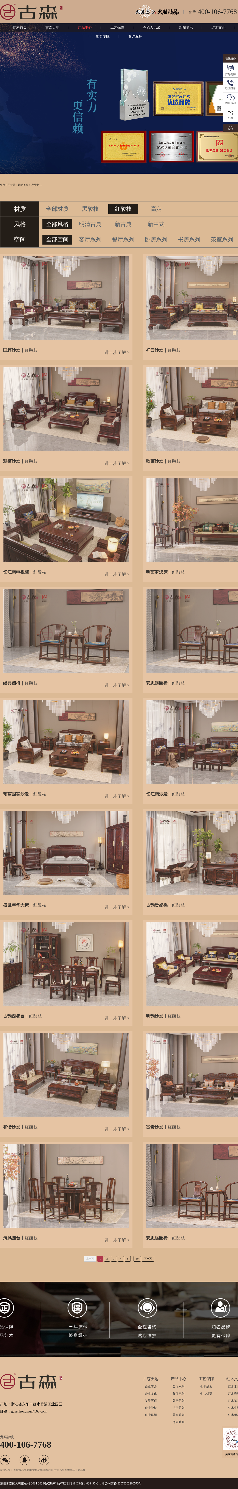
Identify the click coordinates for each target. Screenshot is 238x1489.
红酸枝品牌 (20, 1470)
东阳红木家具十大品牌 (72, 1470)
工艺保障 (117, 27)
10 (137, 1258)
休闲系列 (179, 1422)
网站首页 (20, 27)
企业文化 (151, 1393)
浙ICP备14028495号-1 (87, 1483)
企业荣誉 (151, 1407)
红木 (66, 1483)
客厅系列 (179, 1386)
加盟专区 (103, 36)
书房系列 (179, 1407)
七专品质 (206, 1386)
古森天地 (52, 27)
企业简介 (151, 1386)
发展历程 (151, 1400)
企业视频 (151, 1415)
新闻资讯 (186, 27)
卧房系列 (179, 1400)
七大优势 (206, 1393)
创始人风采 (151, 27)
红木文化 (218, 27)
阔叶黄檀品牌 (35, 1470)
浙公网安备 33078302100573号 (122, 1483)
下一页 (148, 1258)
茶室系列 (179, 1415)
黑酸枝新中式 (51, 1470)
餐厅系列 (179, 1393)
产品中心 (85, 27)
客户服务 (135, 36)
